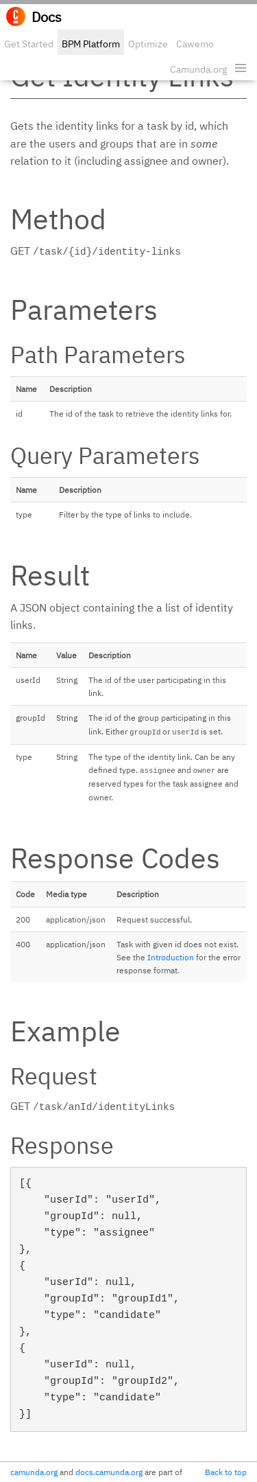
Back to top (226, 1472)
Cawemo (195, 44)
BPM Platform (91, 44)
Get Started (28, 44)
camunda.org (34, 1472)
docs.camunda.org (109, 1472)
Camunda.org (198, 69)
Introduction (170, 957)
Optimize (148, 44)
